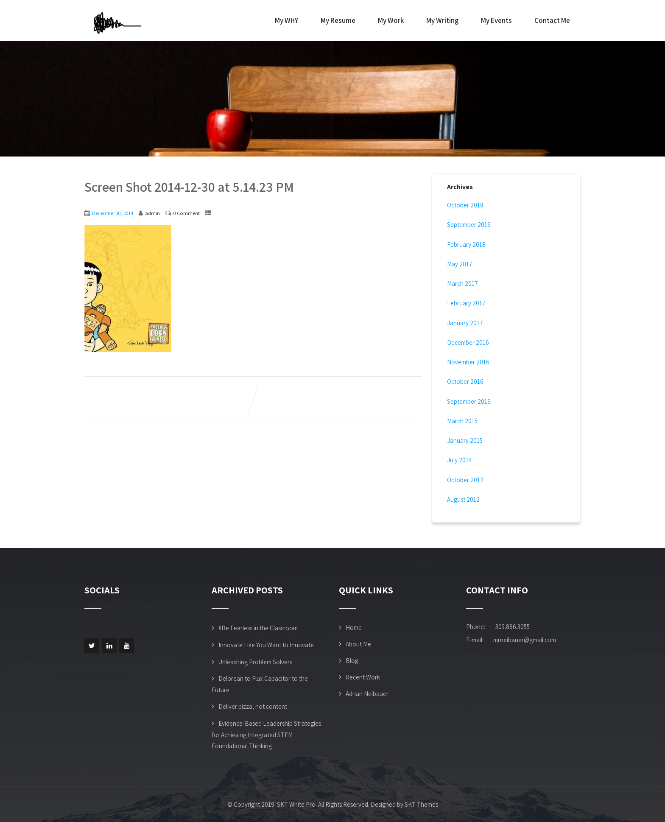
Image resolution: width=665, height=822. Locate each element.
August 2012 (463, 499)
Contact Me (552, 20)
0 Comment (186, 213)
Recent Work (363, 677)
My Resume (338, 20)
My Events (496, 20)
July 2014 (459, 460)
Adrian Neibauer (367, 694)
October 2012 (465, 480)
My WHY (286, 20)
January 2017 (465, 323)
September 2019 (469, 225)
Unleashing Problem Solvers (255, 662)
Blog (352, 661)
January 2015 (465, 440)
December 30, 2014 (112, 213)
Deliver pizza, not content (252, 706)
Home (354, 627)
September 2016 (469, 401)
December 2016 (468, 342)
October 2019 (465, 205)
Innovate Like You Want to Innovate (266, 645)
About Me (358, 644)
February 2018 (466, 244)
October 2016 (465, 381)
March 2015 (462, 421)
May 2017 (459, 264)
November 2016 (468, 362)
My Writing (442, 20)
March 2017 (462, 284)
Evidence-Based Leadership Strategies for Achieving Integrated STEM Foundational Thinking (266, 734)
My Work (391, 20)
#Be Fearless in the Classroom (258, 628)
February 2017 (466, 303)
